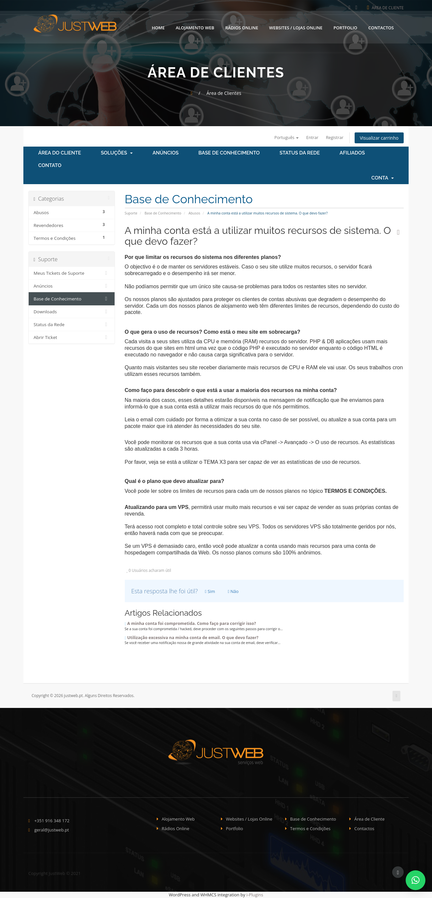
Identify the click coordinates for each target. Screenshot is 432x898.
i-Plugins (254, 895)
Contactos (381, 27)
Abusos (194, 213)
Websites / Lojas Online (295, 27)
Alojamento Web (195, 27)
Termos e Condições (310, 828)
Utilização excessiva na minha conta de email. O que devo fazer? (191, 637)
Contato (50, 166)
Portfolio (345, 27)
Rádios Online (241, 27)
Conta (382, 178)
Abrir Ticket (72, 338)
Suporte (131, 213)
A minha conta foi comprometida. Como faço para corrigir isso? (190, 623)
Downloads (72, 312)
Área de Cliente (385, 8)
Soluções (117, 153)
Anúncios (165, 153)
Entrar (310, 137)
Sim (210, 591)
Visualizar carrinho (378, 138)
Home (158, 27)
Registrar (333, 137)
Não (233, 591)
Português (284, 137)
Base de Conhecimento (229, 153)
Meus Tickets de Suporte (72, 273)
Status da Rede (300, 153)
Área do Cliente (59, 153)
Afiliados (352, 153)
